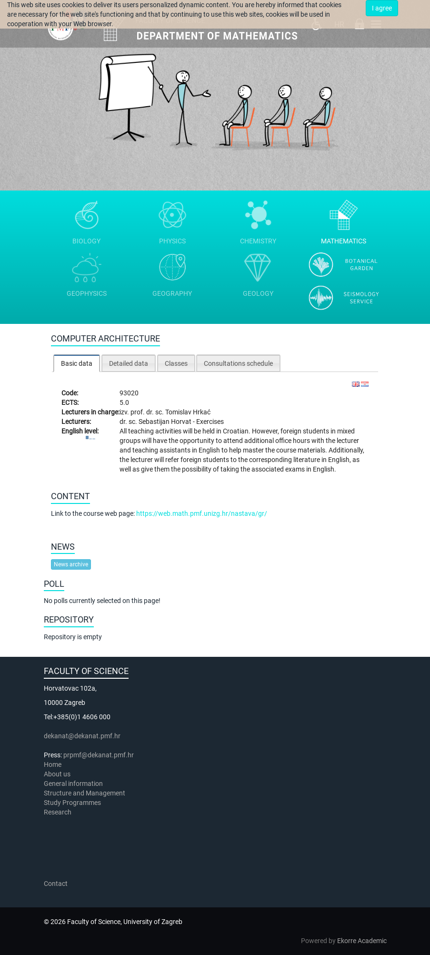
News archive (71, 564)
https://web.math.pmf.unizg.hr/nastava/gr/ (201, 513)
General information (73, 783)
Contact (56, 883)
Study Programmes (72, 802)
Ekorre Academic (362, 941)
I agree (382, 8)
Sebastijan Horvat (166, 421)
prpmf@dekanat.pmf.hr (98, 755)
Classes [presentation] (176, 363)
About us (58, 774)
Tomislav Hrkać (187, 412)
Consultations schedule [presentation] (238, 363)
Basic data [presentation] (76, 363)
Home (52, 764)
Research (58, 812)
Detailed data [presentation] (128, 363)
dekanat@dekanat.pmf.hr (82, 736)
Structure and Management (84, 793)
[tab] (76, 363)
